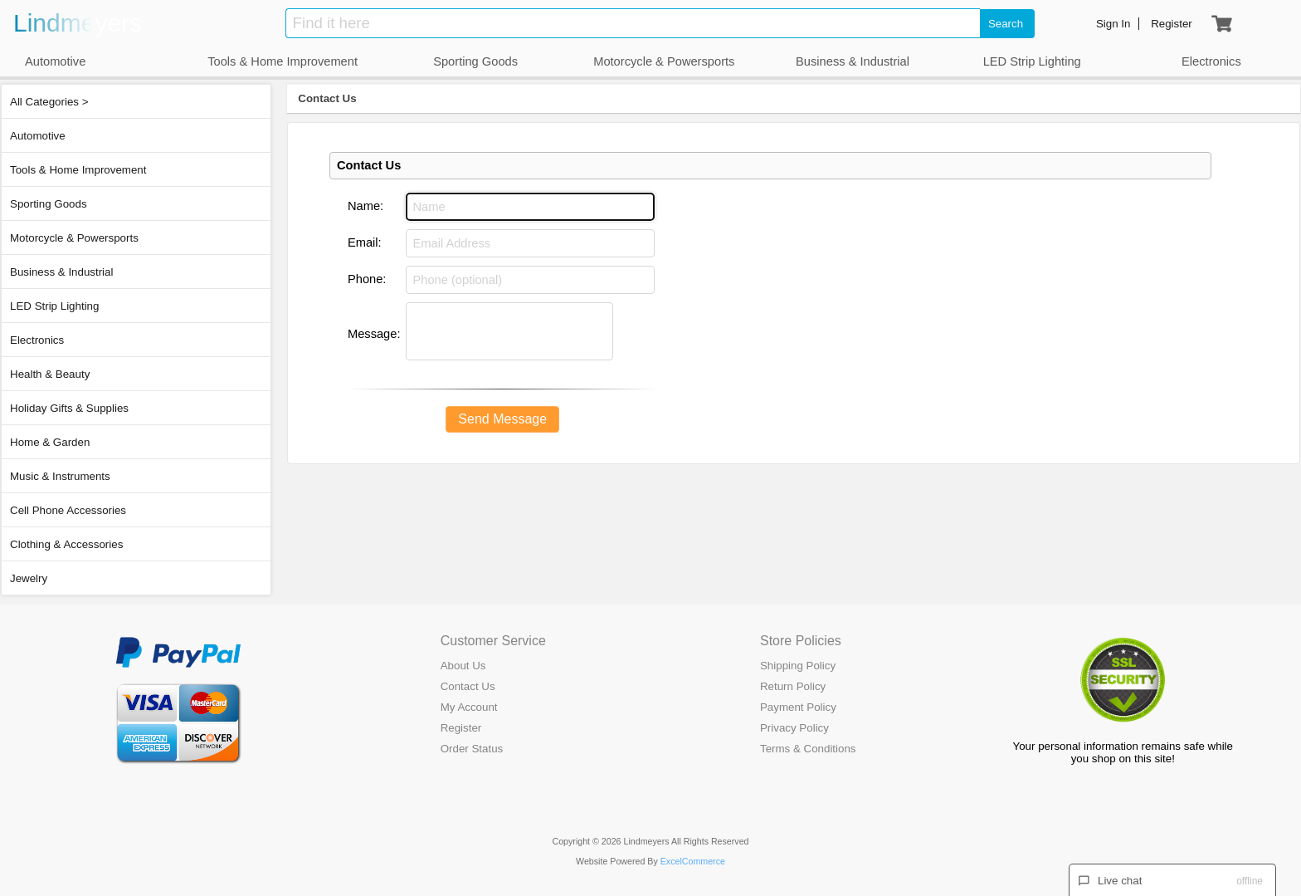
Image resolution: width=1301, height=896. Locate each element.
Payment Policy (798, 707)
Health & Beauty (50, 374)
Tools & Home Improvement (78, 170)
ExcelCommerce (692, 861)
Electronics (37, 340)
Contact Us (327, 98)
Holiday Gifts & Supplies (69, 408)
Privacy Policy (794, 728)
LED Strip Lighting (54, 306)
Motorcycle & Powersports (74, 238)
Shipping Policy (798, 665)
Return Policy (793, 686)
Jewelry (28, 578)
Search (1005, 23)
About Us (463, 665)
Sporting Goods (48, 204)
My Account (469, 707)
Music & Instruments (60, 476)
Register (461, 728)
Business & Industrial (61, 272)
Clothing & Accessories (66, 544)
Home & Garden (50, 442)
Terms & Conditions (808, 748)
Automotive (38, 136)
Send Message (502, 419)
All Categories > (49, 101)
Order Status (472, 748)
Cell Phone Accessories (68, 510)
